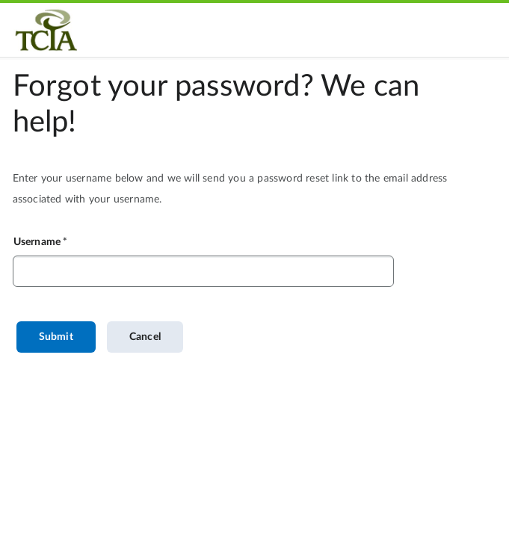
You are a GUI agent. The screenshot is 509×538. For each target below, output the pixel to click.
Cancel (145, 337)
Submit (56, 337)
